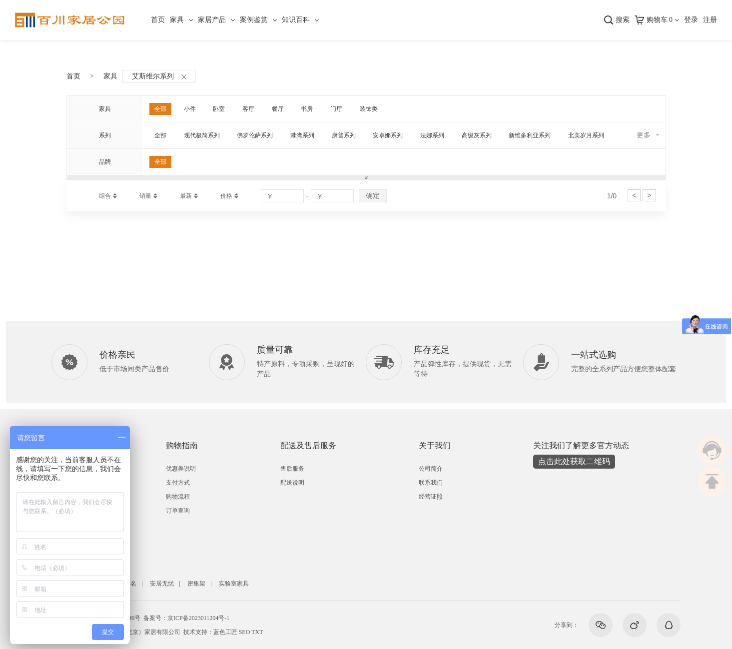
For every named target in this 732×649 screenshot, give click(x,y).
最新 (186, 195)
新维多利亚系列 (530, 135)
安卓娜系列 (388, 135)
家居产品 (212, 19)
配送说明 (292, 482)
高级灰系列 (477, 135)
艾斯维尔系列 (159, 76)
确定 (373, 195)
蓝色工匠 (225, 632)
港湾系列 (302, 135)
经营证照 (431, 496)
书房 (307, 108)
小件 (190, 108)
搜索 (623, 19)
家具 (177, 19)
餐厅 (278, 108)
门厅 (336, 108)
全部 (160, 108)
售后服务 (292, 468)
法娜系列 (432, 135)
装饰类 (369, 108)
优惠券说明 (181, 468)
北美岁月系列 (586, 135)
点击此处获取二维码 (574, 461)
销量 (145, 195)
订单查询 (178, 510)
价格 (226, 195)
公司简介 (431, 468)
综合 (105, 195)
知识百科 (296, 19)
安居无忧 (162, 583)
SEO (244, 632)
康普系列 (344, 135)
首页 (158, 19)
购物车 (660, 19)
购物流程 (178, 496)
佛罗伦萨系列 (255, 135)
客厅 (248, 108)
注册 (710, 19)
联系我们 (431, 482)
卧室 (219, 108)
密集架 (196, 583)
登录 (691, 19)
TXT (257, 632)
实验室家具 (234, 583)
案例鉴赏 (254, 19)
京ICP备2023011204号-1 (198, 618)
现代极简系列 (202, 135)
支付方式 (178, 482)
